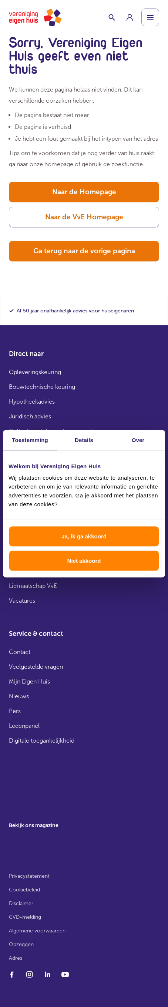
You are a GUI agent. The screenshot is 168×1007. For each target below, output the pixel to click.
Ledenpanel (24, 725)
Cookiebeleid (24, 890)
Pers (15, 711)
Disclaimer (21, 903)
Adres (15, 958)
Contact (19, 651)
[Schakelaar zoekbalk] (112, 17)
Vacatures (22, 600)
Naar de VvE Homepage (84, 217)
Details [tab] (84, 439)
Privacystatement (29, 876)
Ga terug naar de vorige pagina (84, 251)
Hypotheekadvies (32, 401)
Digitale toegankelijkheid (41, 740)
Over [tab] (138, 439)
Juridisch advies (30, 416)
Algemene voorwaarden (37, 931)
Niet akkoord (84, 560)
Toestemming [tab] (30, 439)
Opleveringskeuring (35, 372)
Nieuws (19, 696)
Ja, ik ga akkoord (84, 536)
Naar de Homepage (84, 192)
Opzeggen (21, 944)
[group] (129, 17)
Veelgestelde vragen (36, 666)
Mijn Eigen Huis (29, 681)
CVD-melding (25, 917)
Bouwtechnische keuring (42, 386)
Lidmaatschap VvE (33, 585)
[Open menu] (150, 17)
